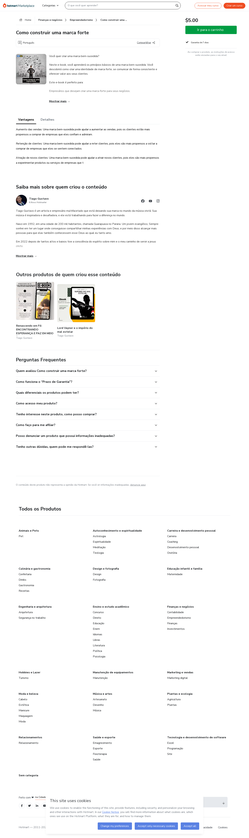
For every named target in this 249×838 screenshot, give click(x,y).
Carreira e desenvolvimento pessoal (191, 531)
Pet (21, 536)
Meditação (99, 547)
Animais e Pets (29, 531)
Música (97, 710)
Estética (24, 705)
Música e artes (102, 694)
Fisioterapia (100, 754)
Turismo (24, 678)
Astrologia (99, 536)
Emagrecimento (102, 743)
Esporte (98, 748)
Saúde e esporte (104, 737)
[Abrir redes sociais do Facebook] (143, 201)
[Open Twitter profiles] (29, 805)
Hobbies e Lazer (29, 672)
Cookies (223, 827)
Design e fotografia (106, 569)
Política (97, 651)
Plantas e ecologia (179, 694)
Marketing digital (177, 678)
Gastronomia (26, 585)
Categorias (50, 5)
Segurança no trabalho (32, 618)
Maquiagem (26, 716)
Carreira (171, 536)
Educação (98, 623)
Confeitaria (25, 574)
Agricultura (174, 699)
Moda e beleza (28, 694)
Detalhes (47, 120)
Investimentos (176, 629)
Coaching (172, 542)
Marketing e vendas (180, 672)
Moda (22, 721)
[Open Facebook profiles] (21, 805)
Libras (96, 640)
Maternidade (175, 574)
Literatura (99, 645)
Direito (97, 618)
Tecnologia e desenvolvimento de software (196, 737)
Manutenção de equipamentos (113, 672)
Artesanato (100, 699)
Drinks (22, 580)
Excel (170, 743)
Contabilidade (175, 612)
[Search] (177, 5)
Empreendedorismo (179, 618)
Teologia (98, 553)
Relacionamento (28, 743)
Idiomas (97, 634)
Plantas (172, 705)
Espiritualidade (102, 542)
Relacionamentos (30, 737)
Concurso (98, 612)
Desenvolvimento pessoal (183, 547)
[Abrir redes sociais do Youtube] (150, 201)
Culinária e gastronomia (34, 569)
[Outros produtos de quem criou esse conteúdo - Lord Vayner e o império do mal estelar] (76, 311)
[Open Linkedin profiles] (37, 805)
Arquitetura (26, 612)
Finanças (172, 623)
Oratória (172, 553)
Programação (175, 748)
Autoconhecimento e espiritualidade (117, 531)
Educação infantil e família (184, 569)
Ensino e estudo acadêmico (111, 607)
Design (97, 574)
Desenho (98, 705)
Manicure (24, 710)
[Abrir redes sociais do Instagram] (158, 201)
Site (169, 754)
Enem (96, 629)
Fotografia (99, 580)
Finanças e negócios (180, 607)
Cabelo (23, 699)
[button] (84, 371)
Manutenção (100, 678)
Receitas (24, 591)
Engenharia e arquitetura (35, 607)
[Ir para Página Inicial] (20, 5)
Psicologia (99, 656)
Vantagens (26, 120)
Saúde (96, 759)
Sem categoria (28, 775)
